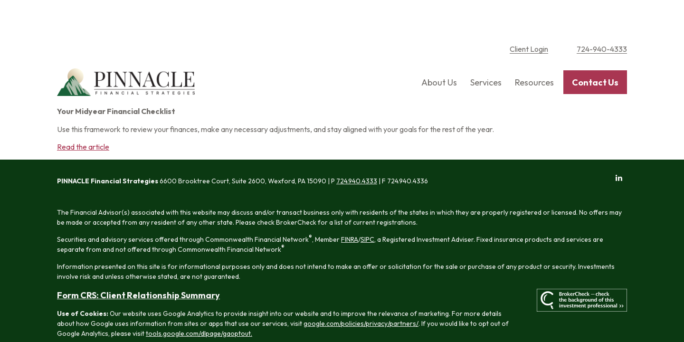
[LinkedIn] (618, 147)
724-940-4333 (602, 19)
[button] (439, 52)
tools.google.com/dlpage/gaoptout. (199, 303)
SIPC (367, 209)
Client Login (529, 19)
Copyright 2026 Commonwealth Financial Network (218, 320)
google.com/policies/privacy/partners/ (361, 293)
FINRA (349, 209)
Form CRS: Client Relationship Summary (138, 264)
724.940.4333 (356, 150)
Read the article (83, 117)
